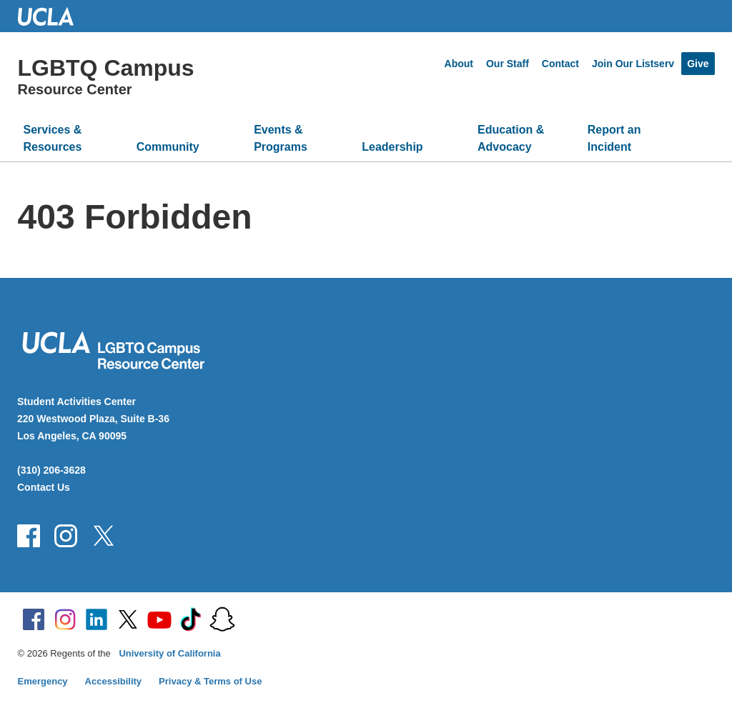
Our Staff (507, 63)
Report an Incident (614, 138)
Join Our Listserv (633, 63)
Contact (560, 63)
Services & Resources (53, 138)
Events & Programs (280, 138)
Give (697, 63)
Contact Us (43, 487)
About (459, 63)
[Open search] (698, 144)
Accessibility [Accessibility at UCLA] (113, 681)
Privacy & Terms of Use (210, 681)
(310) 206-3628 (51, 470)
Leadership (392, 147)
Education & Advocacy (511, 138)
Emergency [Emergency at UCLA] (43, 681)
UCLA (52, 16)
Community (168, 147)
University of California (169, 653)
